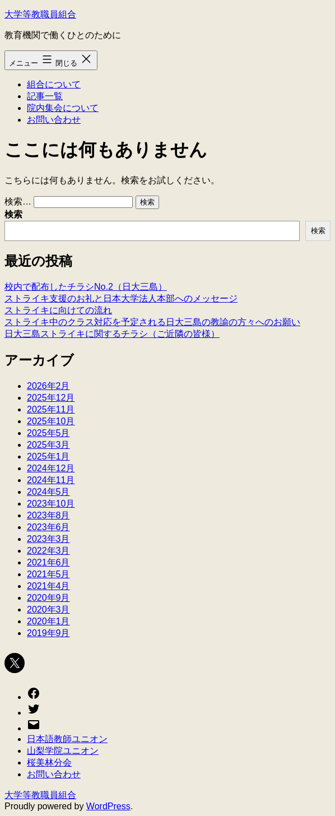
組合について (54, 84)
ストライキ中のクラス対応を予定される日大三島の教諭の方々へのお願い (152, 322)
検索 (13, 214)
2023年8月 (48, 515)
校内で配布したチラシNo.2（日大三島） (85, 286)
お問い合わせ (54, 119)
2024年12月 (51, 468)
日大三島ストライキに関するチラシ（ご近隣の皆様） (112, 334)
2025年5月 (48, 433)
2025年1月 (48, 456)
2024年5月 (48, 492)
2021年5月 (48, 574)
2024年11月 (51, 480)
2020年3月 (48, 609)
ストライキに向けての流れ (58, 310)
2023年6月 (48, 527)
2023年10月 (51, 503)
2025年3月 (48, 444)
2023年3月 (48, 539)
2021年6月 (48, 562)
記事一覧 (45, 96)
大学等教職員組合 (40, 14)
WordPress (108, 806)
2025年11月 (51, 409)
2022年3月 (48, 550)
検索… (17, 201)
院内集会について (63, 108)
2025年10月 (51, 421)
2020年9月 (48, 597)
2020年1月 (48, 621)
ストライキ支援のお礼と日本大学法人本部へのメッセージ (121, 298)
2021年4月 (48, 586)
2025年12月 (51, 397)
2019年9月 (48, 633)
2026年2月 (48, 386)
